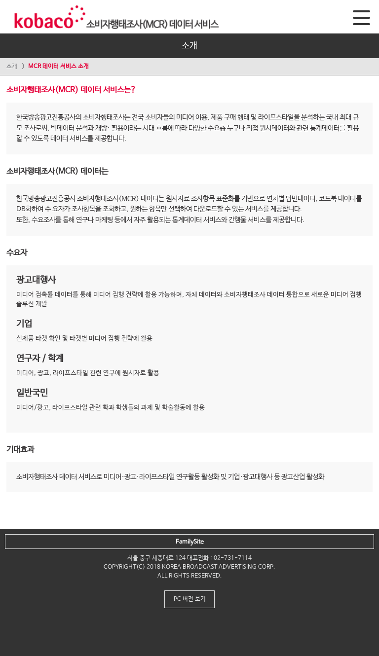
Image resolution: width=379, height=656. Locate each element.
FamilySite (190, 542)
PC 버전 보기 (190, 599)
